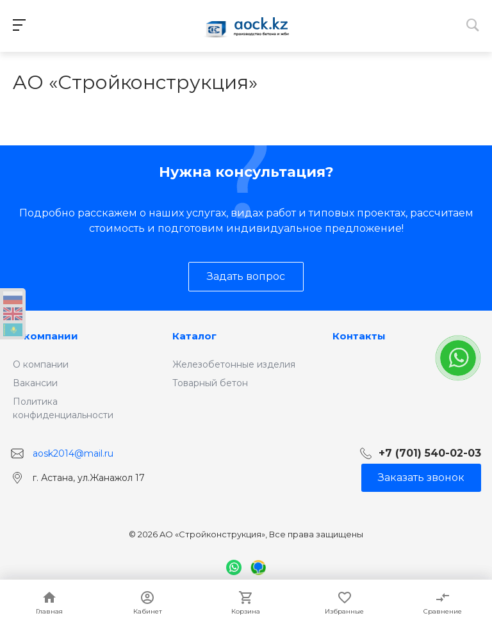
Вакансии (35, 383)
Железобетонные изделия (233, 364)
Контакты (359, 336)
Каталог (194, 336)
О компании (45, 336)
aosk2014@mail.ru (73, 453)
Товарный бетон (210, 383)
